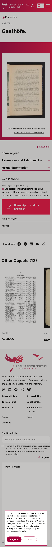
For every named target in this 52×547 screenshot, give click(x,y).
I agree (14, 539)
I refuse (29, 539)
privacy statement (15, 528)
